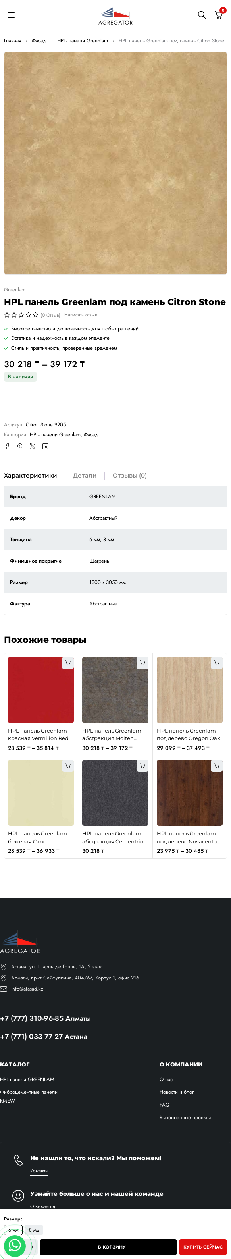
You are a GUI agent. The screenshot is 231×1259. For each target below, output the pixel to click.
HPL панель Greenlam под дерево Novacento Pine (187, 841)
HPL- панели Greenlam (82, 40)
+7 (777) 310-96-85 (32, 1018)
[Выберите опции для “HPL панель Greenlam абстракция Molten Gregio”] (142, 663)
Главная (12, 40)
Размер (12, 1218)
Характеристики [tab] (30, 475)
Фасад (39, 40)
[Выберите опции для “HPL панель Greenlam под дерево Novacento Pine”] (217, 766)
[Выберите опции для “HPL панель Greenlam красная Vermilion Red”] (68, 663)
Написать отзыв (80, 315)
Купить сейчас (203, 1247)
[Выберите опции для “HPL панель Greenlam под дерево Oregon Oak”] (217, 663)
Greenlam (14, 290)
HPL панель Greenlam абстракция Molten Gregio (111, 738)
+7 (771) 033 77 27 (31, 1036)
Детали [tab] (85, 475)
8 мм (34, 1230)
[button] (142, 766)
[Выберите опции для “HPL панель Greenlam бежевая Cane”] (68, 766)
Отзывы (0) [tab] (130, 475)
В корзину (111, 1247)
